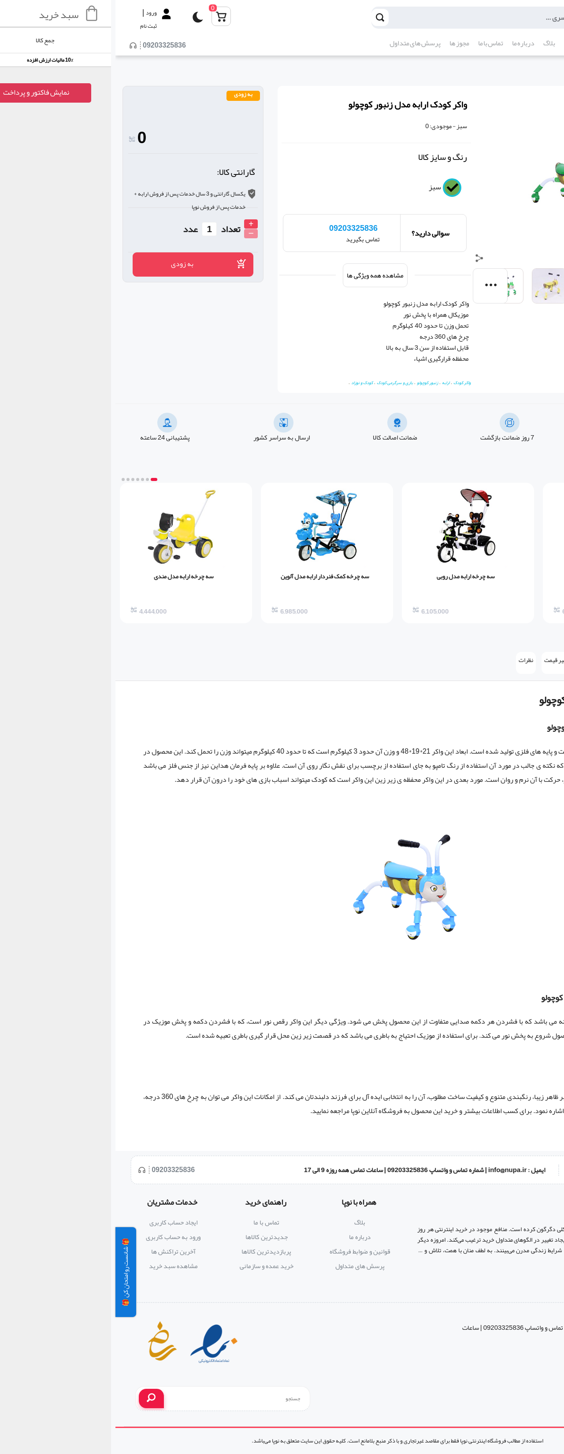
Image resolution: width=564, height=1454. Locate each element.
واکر (549, 699)
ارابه (330, 382)
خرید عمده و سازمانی (151, 1266)
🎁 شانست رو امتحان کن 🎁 (10, 1272)
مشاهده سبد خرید (57, 1266)
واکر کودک (346, 382)
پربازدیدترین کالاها (151, 1251)
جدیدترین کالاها (151, 1236)
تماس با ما (375, 43)
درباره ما (408, 43)
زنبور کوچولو (312, 382)
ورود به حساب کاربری (57, 1236)
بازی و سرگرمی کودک (279, 382)
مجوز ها (344, 43)
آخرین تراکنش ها (58, 1251)
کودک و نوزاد (545, 76)
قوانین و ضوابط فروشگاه (244, 1251)
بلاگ (434, 43)
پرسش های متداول (299, 43)
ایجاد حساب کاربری (58, 1222)
